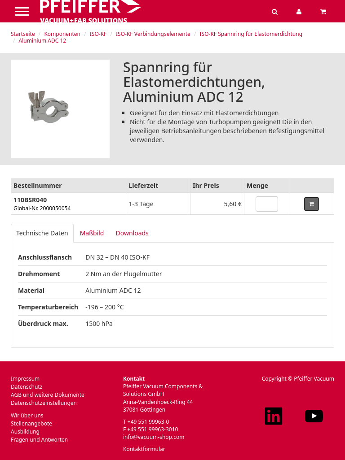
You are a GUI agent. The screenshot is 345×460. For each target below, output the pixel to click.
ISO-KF (98, 34)
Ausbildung (25, 431)
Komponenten (62, 34)
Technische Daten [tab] (42, 233)
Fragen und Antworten (39, 439)
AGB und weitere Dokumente (47, 395)
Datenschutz (26, 387)
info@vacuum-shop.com (153, 437)
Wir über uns (27, 415)
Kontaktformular (144, 449)
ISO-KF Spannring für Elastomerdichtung (251, 34)
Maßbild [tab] (92, 233)
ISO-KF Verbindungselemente (153, 34)
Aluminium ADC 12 (42, 40)
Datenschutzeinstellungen (44, 403)
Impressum (25, 378)
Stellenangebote (31, 423)
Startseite (23, 34)
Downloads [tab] (131, 233)
